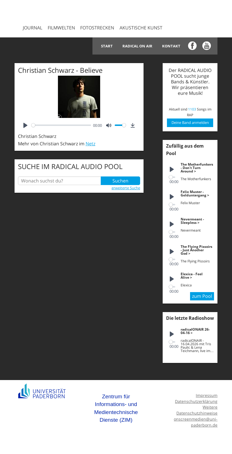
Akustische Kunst (141, 28)
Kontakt (171, 46)
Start (107, 46)
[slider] (61, 125)
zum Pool (202, 296)
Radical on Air (137, 46)
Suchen (120, 181)
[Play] (25, 125)
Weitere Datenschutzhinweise (196, 410)
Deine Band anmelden (190, 122)
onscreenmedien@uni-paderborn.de (195, 422)
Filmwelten (61, 28)
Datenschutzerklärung (196, 401)
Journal (32, 28)
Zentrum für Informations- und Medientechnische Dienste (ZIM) (116, 408)
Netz (90, 143)
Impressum (206, 395)
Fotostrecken (97, 28)
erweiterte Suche (126, 187)
